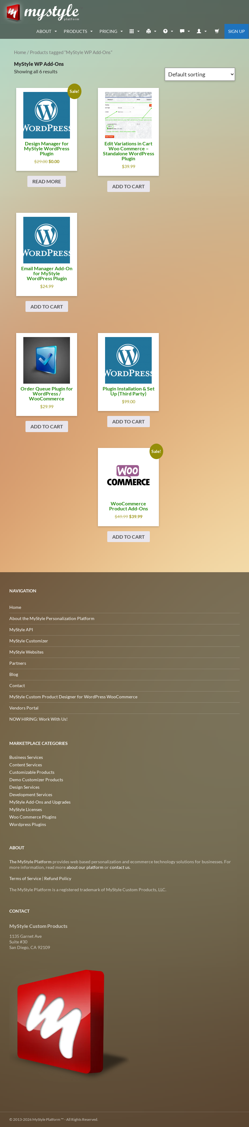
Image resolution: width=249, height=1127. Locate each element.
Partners (17, 663)
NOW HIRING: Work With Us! (38, 719)
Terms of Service (25, 878)
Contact (17, 685)
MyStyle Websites (26, 652)
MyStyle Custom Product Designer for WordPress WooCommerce (73, 696)
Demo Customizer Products (36, 779)
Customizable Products (31, 772)
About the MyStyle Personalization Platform (52, 618)
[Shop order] (200, 74)
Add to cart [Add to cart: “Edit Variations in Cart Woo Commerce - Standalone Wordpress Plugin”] (128, 186)
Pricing (108, 31)
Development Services (30, 794)
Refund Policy (57, 878)
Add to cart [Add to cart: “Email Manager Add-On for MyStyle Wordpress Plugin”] (46, 306)
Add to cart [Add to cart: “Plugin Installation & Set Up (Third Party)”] (128, 421)
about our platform (85, 867)
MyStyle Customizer (28, 640)
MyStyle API (21, 629)
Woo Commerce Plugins (32, 816)
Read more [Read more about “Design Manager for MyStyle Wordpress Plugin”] (46, 181)
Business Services (26, 757)
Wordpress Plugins (27, 824)
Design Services (24, 787)
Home (20, 52)
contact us (120, 867)
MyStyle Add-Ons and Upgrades (40, 802)
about (43, 31)
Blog (13, 674)
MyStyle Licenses (25, 809)
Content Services (25, 764)
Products (75, 31)
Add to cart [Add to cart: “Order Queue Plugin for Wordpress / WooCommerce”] (46, 426)
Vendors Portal (24, 707)
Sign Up (236, 31)
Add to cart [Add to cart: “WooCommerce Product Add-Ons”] (128, 537)
